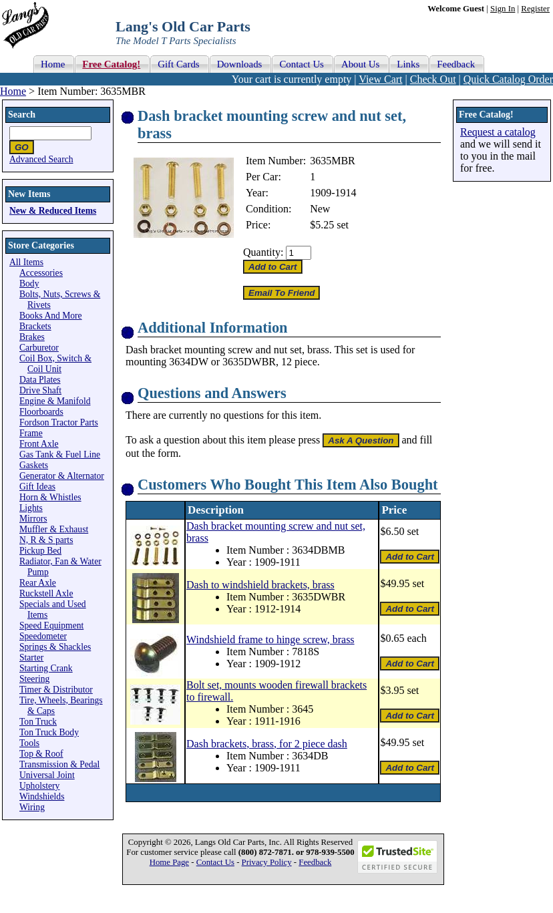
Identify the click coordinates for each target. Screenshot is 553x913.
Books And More (50, 316)
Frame (31, 433)
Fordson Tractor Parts (58, 422)
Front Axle (39, 444)
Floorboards (41, 412)
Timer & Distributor (56, 690)
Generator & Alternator (61, 476)
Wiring (32, 807)
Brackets (35, 326)
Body (29, 284)
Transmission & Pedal (59, 764)
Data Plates (40, 380)
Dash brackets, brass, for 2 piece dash (266, 743)
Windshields (41, 796)
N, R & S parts (46, 540)
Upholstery (39, 786)
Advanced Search (41, 159)
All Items (26, 262)
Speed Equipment (51, 625)
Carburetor (39, 348)
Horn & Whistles (50, 497)
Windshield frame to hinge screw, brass (270, 639)
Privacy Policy (267, 862)
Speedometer (43, 636)
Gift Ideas (37, 487)
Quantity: (263, 252)
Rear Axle (37, 583)
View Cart (380, 79)
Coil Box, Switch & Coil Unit (55, 363)
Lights (31, 508)
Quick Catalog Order (508, 79)
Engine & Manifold (54, 401)
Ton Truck (38, 722)
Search (21, 115)
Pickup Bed (40, 551)
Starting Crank (46, 668)
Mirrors (33, 519)
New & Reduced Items (52, 211)
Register (535, 8)
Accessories (41, 273)
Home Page (169, 862)
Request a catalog (498, 132)
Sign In (502, 8)
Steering (34, 679)
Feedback (315, 862)
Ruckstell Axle (46, 593)
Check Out (433, 79)
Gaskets (33, 465)
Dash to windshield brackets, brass (260, 584)
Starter (31, 658)
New (320, 208)
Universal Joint (47, 775)
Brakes (32, 337)
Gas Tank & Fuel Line (59, 454)
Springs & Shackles (55, 647)
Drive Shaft (40, 390)
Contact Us (215, 862)
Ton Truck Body (49, 732)
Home (13, 91)
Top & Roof (41, 754)
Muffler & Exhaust (53, 529)
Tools (29, 743)
